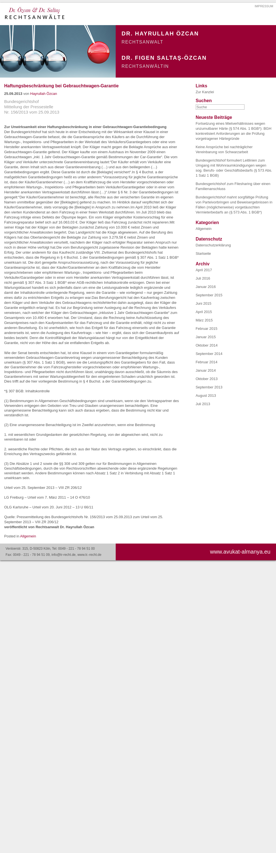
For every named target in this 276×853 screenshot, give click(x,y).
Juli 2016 (203, 278)
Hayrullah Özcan (43, 94)
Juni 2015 (203, 303)
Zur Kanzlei (205, 92)
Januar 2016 (206, 287)
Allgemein (28, 536)
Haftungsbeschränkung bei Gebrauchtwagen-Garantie (61, 85)
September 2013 (209, 387)
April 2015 (204, 312)
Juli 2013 (203, 404)
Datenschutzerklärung (213, 245)
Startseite (203, 253)
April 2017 (204, 270)
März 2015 (204, 320)
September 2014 (209, 354)
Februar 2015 (206, 328)
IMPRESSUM (264, 6)
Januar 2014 (206, 370)
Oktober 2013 (207, 379)
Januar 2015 (206, 337)
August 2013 (206, 395)
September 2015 (209, 295)
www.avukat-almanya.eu (240, 551)
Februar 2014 (206, 362)
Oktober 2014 (207, 345)
